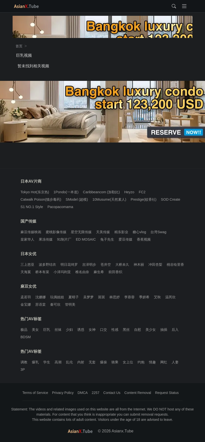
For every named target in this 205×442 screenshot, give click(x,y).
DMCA (83, 393)
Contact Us (111, 393)
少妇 (69, 330)
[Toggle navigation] (184, 6)
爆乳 (35, 362)
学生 (46, 362)
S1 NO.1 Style (31, 207)
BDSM (25, 337)
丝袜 (58, 330)
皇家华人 (27, 239)
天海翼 (25, 272)
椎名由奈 (82, 272)
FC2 (142, 192)
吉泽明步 (89, 264)
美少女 (150, 330)
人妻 (175, 362)
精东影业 (121, 232)
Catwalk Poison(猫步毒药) (40, 199)
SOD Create (170, 199)
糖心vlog (139, 232)
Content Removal (137, 393)
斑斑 (101, 297)
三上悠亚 (27, 264)
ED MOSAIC (86, 239)
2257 (95, 393)
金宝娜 (25, 304)
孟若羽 (25, 297)
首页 (19, 46)
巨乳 (46, 330)
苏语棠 (40, 304)
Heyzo (129, 192)
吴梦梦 (88, 297)
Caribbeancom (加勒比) (101, 192)
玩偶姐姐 (57, 297)
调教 (23, 362)
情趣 (152, 362)
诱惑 (80, 330)
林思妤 (114, 297)
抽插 (163, 330)
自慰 (137, 330)
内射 (80, 362)
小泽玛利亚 (62, 272)
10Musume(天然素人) (109, 199)
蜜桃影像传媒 (56, 232)
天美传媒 (103, 232)
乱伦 (69, 362)
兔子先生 (107, 239)
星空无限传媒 (81, 232)
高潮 (58, 362)
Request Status (167, 393)
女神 (92, 330)
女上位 (128, 362)
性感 (114, 330)
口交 (103, 330)
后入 (175, 330)
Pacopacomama (60, 207)
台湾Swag (158, 232)
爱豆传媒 (125, 239)
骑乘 (114, 362)
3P (22, 369)
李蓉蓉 (129, 297)
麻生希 (99, 272)
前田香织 (115, 272)
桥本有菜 (42, 272)
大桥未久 (122, 264)
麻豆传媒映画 (30, 232)
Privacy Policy (63, 393)
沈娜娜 (40, 297)
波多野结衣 (47, 264)
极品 (23, 330)
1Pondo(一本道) (66, 192)
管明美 (70, 304)
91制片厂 (64, 239)
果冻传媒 (46, 239)
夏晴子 (73, 297)
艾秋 (157, 297)
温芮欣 (170, 297)
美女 (35, 330)
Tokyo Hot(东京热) (34, 192)
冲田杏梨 (155, 264)
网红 (163, 362)
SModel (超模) (77, 199)
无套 (92, 362)
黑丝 (126, 330)
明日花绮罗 (69, 264)
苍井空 (106, 264)
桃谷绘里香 (175, 264)
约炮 (141, 362)
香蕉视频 (144, 239)
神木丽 (139, 264)
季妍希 (144, 297)
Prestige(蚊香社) (143, 199)
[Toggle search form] (174, 6)
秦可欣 (55, 304)
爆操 (103, 362)
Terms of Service (35, 393)
